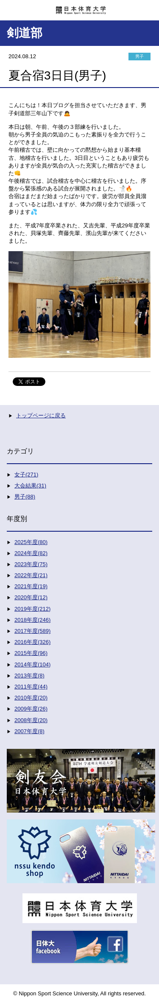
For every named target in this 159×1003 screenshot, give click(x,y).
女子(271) (26, 474)
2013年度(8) (29, 675)
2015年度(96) (30, 653)
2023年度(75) (30, 564)
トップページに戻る (41, 415)
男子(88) (24, 496)
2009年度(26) (30, 709)
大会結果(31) (30, 485)
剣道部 (24, 33)
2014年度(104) (32, 664)
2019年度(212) (32, 609)
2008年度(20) (30, 720)
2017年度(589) (32, 631)
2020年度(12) (30, 597)
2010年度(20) (30, 697)
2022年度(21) (30, 575)
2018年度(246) (32, 620)
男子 (139, 56)
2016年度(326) (32, 642)
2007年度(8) (29, 731)
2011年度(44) (30, 686)
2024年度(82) (30, 553)
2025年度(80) (30, 542)
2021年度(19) (30, 586)
